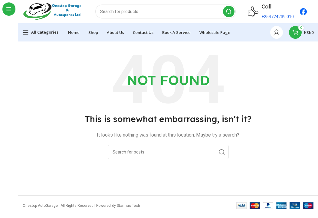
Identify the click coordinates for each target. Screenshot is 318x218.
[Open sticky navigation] (40, 33)
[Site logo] (53, 12)
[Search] (165, 12)
